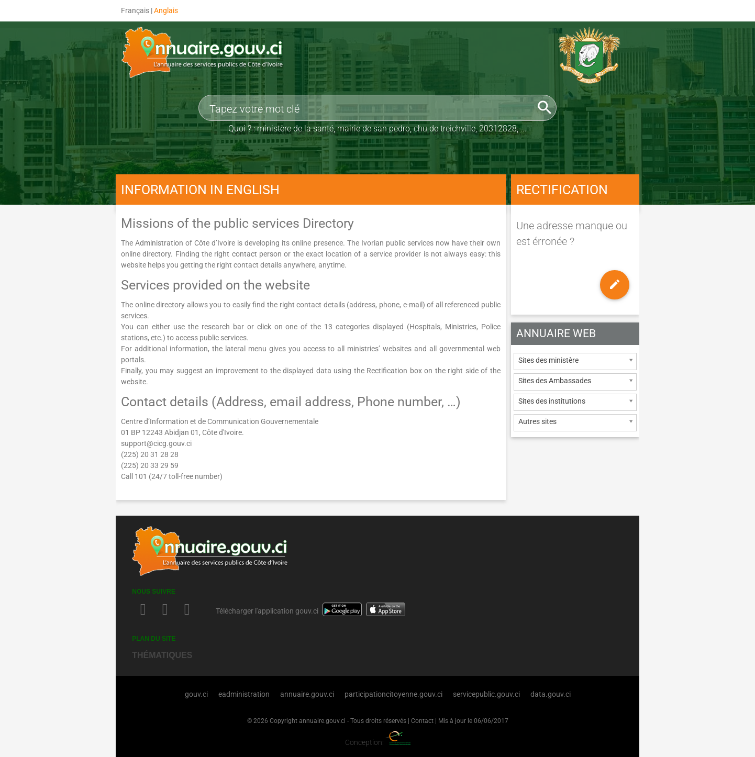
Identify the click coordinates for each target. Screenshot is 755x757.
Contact (422, 721)
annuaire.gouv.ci (307, 694)
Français (135, 10)
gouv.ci (196, 694)
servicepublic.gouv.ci (486, 694)
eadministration (244, 694)
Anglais (166, 10)
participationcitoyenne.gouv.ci (393, 694)
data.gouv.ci (550, 694)
